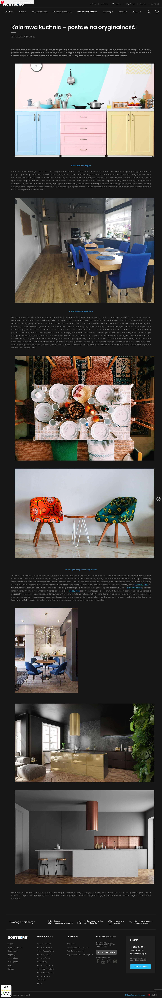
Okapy (31, 36)
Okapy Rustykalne (44, 954)
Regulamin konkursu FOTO (78, 947)
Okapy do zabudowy (46, 968)
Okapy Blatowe (43, 975)
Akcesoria (41, 979)
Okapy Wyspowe (44, 944)
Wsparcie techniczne (62, 12)
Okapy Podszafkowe (46, 951)
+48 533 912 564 (137, 947)
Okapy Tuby (42, 961)
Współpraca (13, 961)
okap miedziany (134, 587)
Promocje (137, 12)
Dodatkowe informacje (135, 995)
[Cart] (157, 12)
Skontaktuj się (140, 967)
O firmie (22, 12)
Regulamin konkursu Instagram (80, 954)
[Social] (97, 961)
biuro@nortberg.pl (138, 953)
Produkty (9, 12)
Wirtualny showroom (87, 12)
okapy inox (74, 590)
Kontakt (11, 968)
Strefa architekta (39, 12)
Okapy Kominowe (44, 947)
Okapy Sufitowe (44, 958)
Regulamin (71, 944)
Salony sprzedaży (106, 952)
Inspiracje (123, 12)
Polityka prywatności (75, 951)
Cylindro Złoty (141, 584)
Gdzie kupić (108, 12)
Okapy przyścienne (45, 965)
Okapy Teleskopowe (45, 972)
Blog (9, 965)
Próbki (39, 982)
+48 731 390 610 (137, 950)
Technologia (13, 958)
